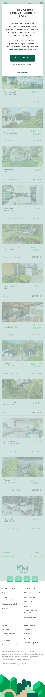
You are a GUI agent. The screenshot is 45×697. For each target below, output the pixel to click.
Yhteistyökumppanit (31, 602)
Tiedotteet (5, 629)
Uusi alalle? (28, 638)
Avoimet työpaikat (31, 643)
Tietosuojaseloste (8, 613)
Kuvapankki (6, 640)
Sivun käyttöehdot (22, 659)
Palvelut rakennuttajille (10, 604)
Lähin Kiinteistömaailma (33, 593)
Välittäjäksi (28, 634)
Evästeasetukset (30, 617)
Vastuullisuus (6, 608)
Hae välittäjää (29, 597)
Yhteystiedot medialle (10, 645)
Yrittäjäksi (28, 629)
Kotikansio (28, 606)
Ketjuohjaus (6, 593)
